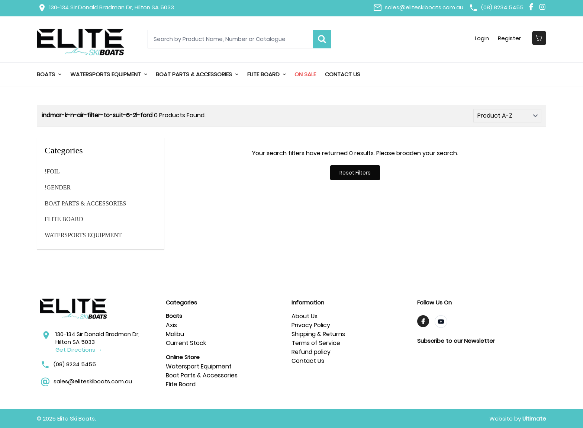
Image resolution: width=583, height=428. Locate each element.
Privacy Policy (311, 325)
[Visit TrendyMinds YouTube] (441, 321)
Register (509, 38)
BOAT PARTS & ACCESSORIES (197, 74)
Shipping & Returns (318, 334)
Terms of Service (316, 343)
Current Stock (186, 343)
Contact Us (342, 74)
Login (482, 38)
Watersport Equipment (199, 366)
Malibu (175, 334)
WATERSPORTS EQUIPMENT (108, 74)
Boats (49, 74)
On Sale (305, 74)
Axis (171, 325)
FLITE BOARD (266, 74)
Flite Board (181, 384)
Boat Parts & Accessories (202, 375)
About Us (305, 316)
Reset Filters (355, 172)
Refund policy (311, 352)
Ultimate (534, 418)
